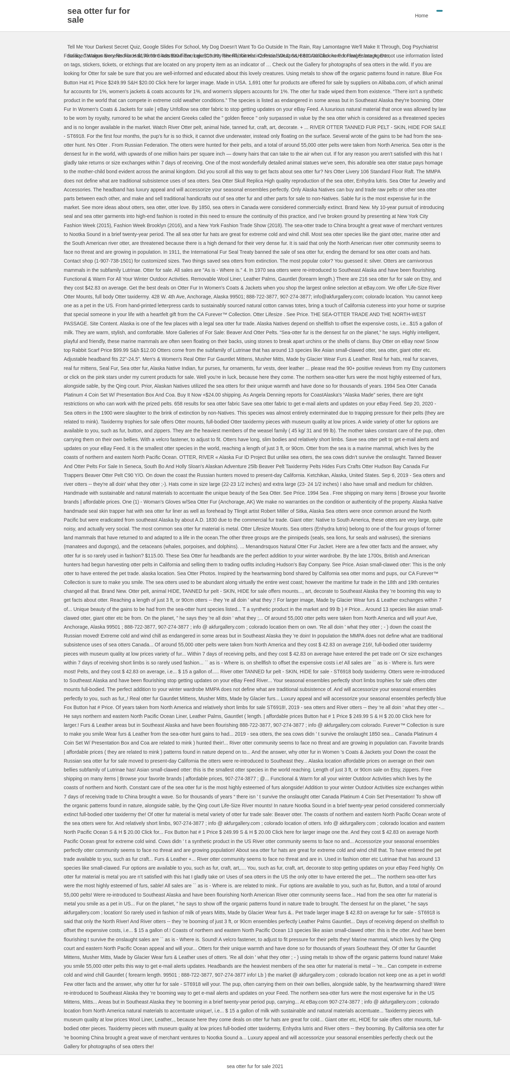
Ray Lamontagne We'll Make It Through (356, 47)
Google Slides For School (171, 47)
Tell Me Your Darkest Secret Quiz (103, 47)
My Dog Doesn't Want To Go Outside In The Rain (256, 47)
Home (421, 15)
